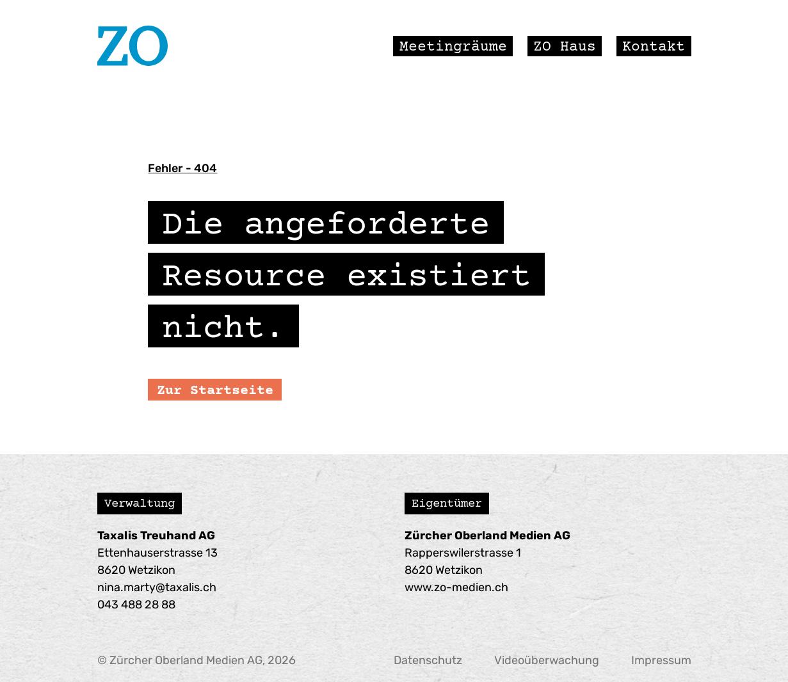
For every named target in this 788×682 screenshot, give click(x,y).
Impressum (661, 660)
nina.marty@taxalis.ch (156, 587)
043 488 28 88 (136, 604)
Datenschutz (428, 660)
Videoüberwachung (546, 660)
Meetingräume (453, 45)
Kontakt (653, 45)
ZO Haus (564, 45)
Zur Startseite (215, 389)
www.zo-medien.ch (456, 587)
